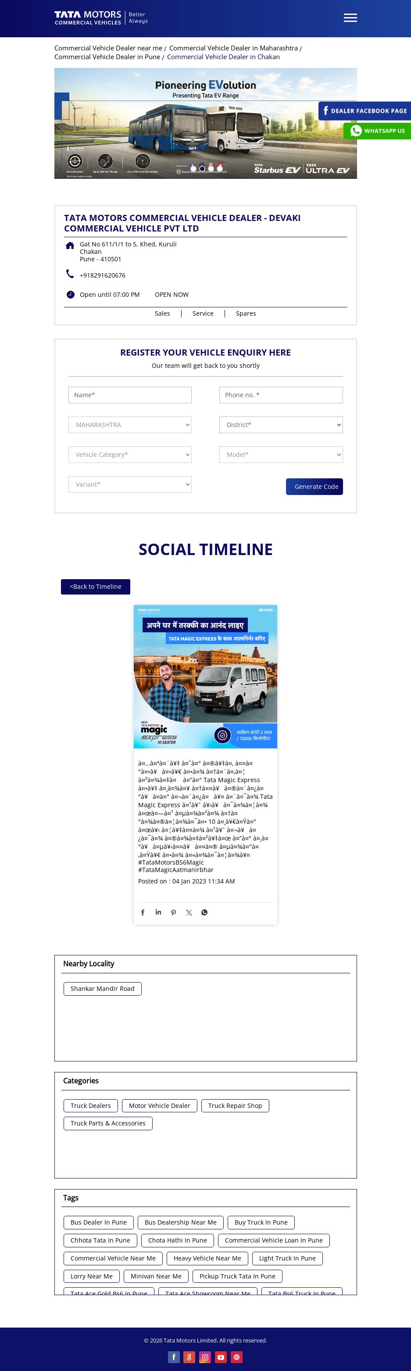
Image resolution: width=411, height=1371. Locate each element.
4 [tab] (219, 168)
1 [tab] (192, 168)
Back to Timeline (96, 586)
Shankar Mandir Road (103, 989)
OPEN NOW (172, 294)
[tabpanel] (205, 123)
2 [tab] (201, 168)
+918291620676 (102, 275)
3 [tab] (210, 168)
